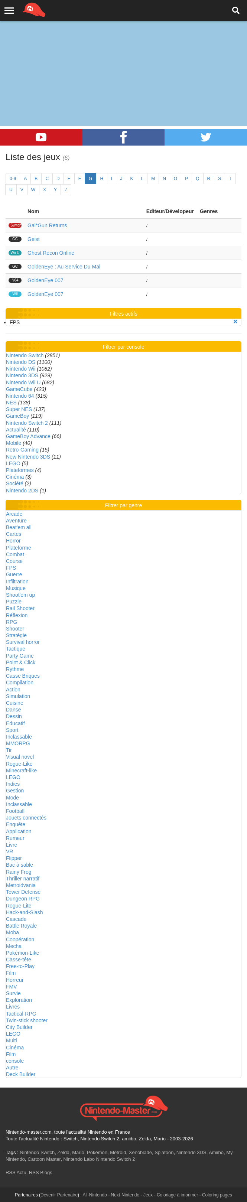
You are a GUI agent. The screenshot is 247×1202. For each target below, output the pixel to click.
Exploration (19, 1000)
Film (11, 973)
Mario (78, 1152)
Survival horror (23, 642)
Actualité (16, 430)
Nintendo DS (20, 362)
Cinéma (15, 477)
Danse (13, 710)
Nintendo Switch (24, 355)
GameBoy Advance (28, 436)
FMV (11, 987)
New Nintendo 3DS (28, 457)
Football (15, 811)
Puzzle (14, 602)
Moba (12, 932)
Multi (11, 1040)
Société (14, 483)
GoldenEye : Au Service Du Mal (63, 267)
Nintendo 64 (20, 396)
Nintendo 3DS (22, 375)
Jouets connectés (26, 818)
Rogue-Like (19, 764)
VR (9, 851)
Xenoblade (140, 1152)
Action (13, 690)
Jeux (148, 1195)
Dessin (14, 716)
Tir (9, 750)
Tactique (15, 649)
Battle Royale (21, 926)
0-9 (13, 178)
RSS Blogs (40, 1172)
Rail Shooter (20, 608)
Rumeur (15, 838)
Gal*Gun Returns (47, 225)
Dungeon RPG (23, 899)
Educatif (15, 723)
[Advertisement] (123, 56)
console (15, 1061)
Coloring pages (217, 1195)
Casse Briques (23, 676)
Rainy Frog (18, 872)
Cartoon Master (44, 1159)
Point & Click (20, 662)
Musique (16, 588)
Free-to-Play (20, 966)
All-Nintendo (94, 1195)
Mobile (13, 443)
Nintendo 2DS (22, 490)
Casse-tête (18, 959)
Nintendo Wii (20, 369)
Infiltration (17, 581)
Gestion (15, 791)
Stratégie (16, 635)
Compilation (19, 682)
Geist (33, 239)
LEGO (13, 463)
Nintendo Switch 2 (27, 423)
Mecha (14, 946)
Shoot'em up (20, 595)
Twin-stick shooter (27, 1020)
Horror (13, 541)
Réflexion (16, 615)
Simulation (18, 696)
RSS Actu (16, 1172)
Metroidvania (21, 885)
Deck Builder (20, 1074)
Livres (13, 1007)
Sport (12, 730)
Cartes (13, 534)
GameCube (19, 389)
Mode (12, 798)
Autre (12, 1068)
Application (19, 831)
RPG (11, 622)
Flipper (14, 858)
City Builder (19, 1027)
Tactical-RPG (21, 1014)
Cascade (16, 919)
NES (11, 402)
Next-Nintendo (125, 1195)
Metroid (118, 1152)
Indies (13, 784)
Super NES (19, 409)
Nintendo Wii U (23, 382)
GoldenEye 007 (45, 280)
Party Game (20, 656)
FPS (11, 568)
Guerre (14, 574)
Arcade (14, 514)
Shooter (15, 629)
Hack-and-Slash (24, 912)
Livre (11, 845)
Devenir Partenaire (59, 1195)
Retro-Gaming (22, 450)
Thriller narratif (22, 879)
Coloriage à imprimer (177, 1195)
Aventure (16, 521)
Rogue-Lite (19, 906)
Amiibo (216, 1152)
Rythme (15, 669)
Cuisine (14, 703)
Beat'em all (19, 527)
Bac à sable (19, 865)
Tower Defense (23, 892)
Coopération (20, 939)
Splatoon (164, 1152)
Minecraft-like (21, 770)
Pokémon (97, 1152)
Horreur (14, 980)
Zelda (63, 1152)
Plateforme (18, 548)
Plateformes (20, 470)
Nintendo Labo (79, 1159)
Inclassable (19, 737)
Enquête (15, 824)
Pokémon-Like (22, 953)
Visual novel (20, 757)
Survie (13, 993)
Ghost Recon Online (50, 253)
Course (14, 561)
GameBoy (17, 416)
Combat (15, 554)
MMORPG (18, 743)
